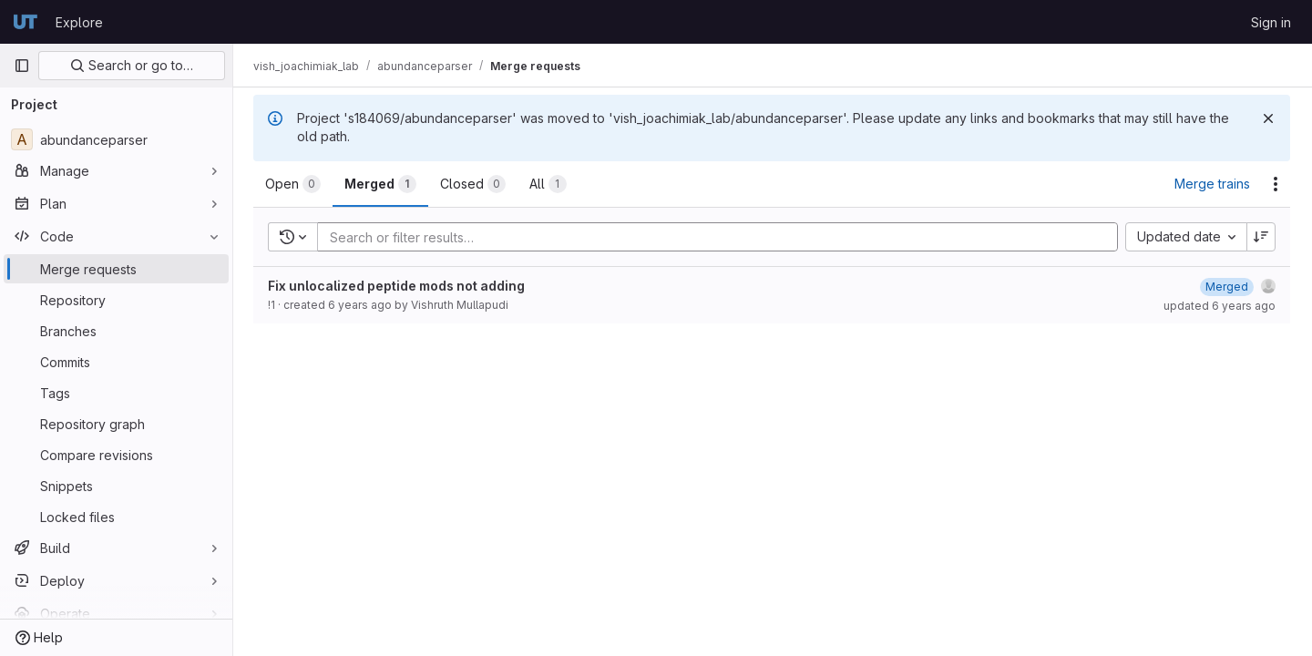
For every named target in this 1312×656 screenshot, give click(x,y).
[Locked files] (116, 516)
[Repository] (116, 299)
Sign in (1271, 22)
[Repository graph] (116, 423)
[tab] (294, 184)
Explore (79, 22)
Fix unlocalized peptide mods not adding (398, 285)
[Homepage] (25, 21)
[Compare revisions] (116, 454)
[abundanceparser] (116, 139)
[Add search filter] (724, 237)
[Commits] (116, 361)
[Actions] (1275, 184)
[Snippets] (116, 485)
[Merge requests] (116, 268)
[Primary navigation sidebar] (21, 65)
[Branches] (116, 330)
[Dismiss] (1268, 118)
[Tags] (116, 392)
